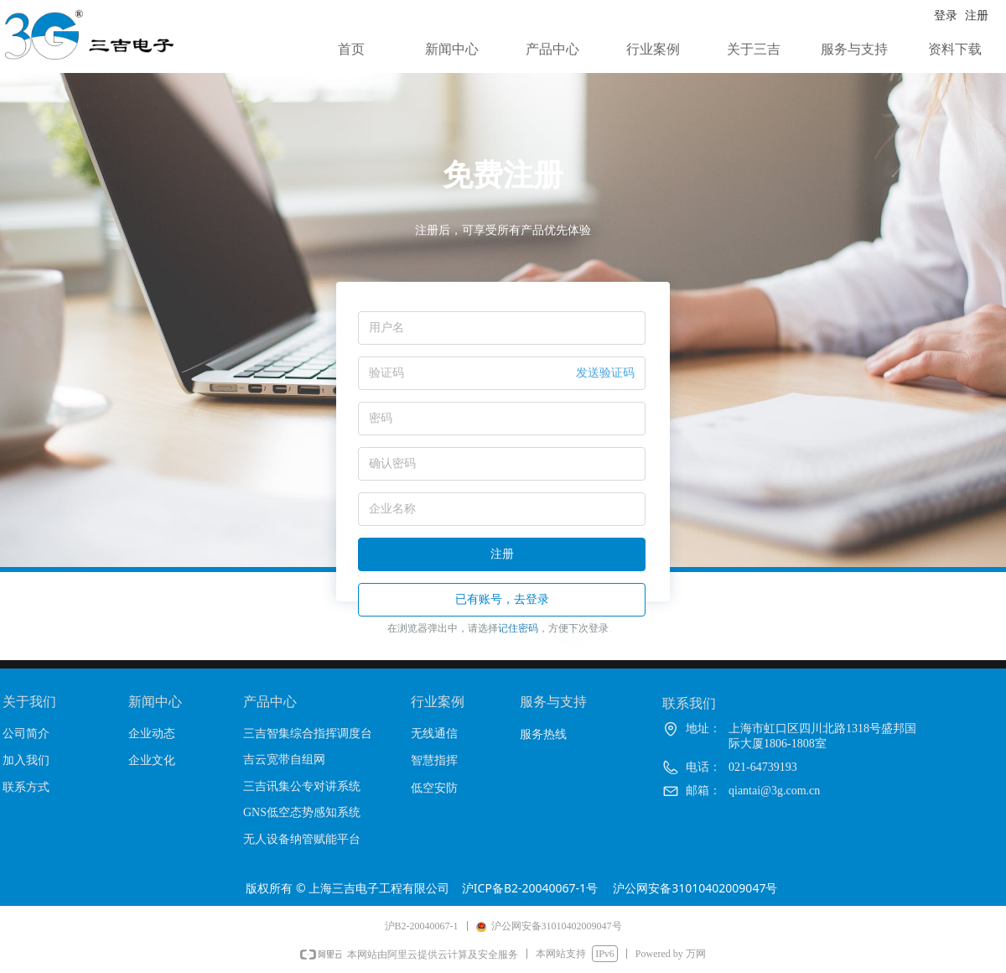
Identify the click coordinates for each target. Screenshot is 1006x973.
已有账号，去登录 (502, 599)
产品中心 (552, 49)
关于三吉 (753, 49)
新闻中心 (452, 49)
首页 (351, 49)
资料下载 (955, 49)
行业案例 (653, 49)
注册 (502, 554)
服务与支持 (854, 49)
